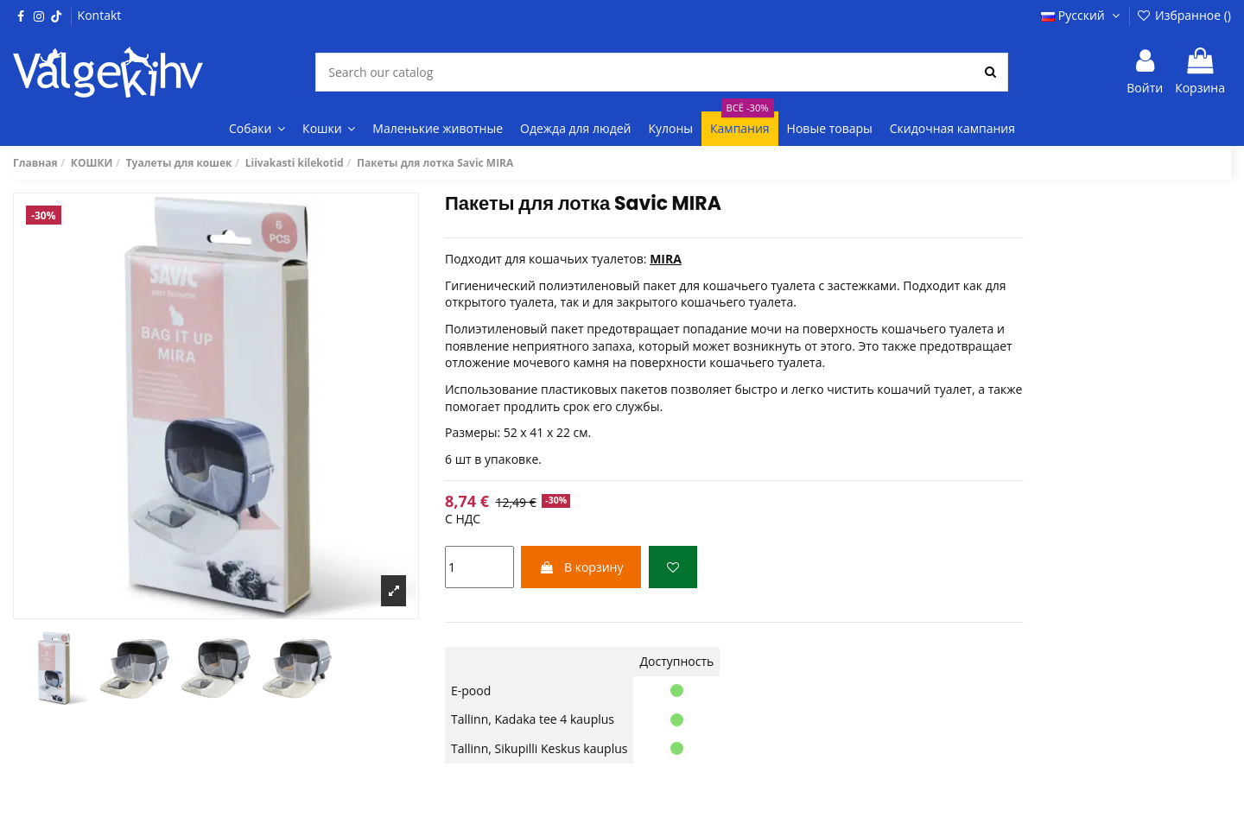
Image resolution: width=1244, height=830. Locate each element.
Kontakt (100, 15)
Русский (1082, 15)
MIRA (666, 258)
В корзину (581, 567)
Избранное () (1183, 15)
